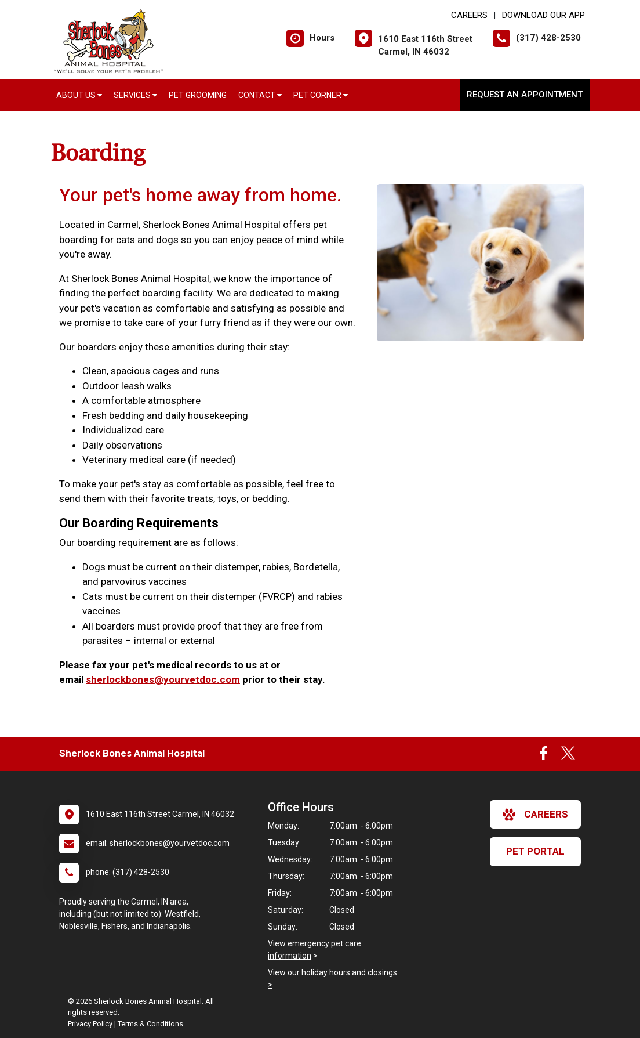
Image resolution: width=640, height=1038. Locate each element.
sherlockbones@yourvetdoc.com (163, 679)
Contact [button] (260, 95)
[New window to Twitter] (568, 756)
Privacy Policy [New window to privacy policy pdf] (90, 1023)
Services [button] (135, 95)
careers (535, 814)
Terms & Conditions (150, 1023)
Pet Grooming (198, 95)
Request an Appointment (525, 94)
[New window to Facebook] (543, 756)
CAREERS (469, 15)
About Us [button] (79, 95)
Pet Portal (535, 851)
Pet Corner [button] (320, 95)
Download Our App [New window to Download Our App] (543, 15)
